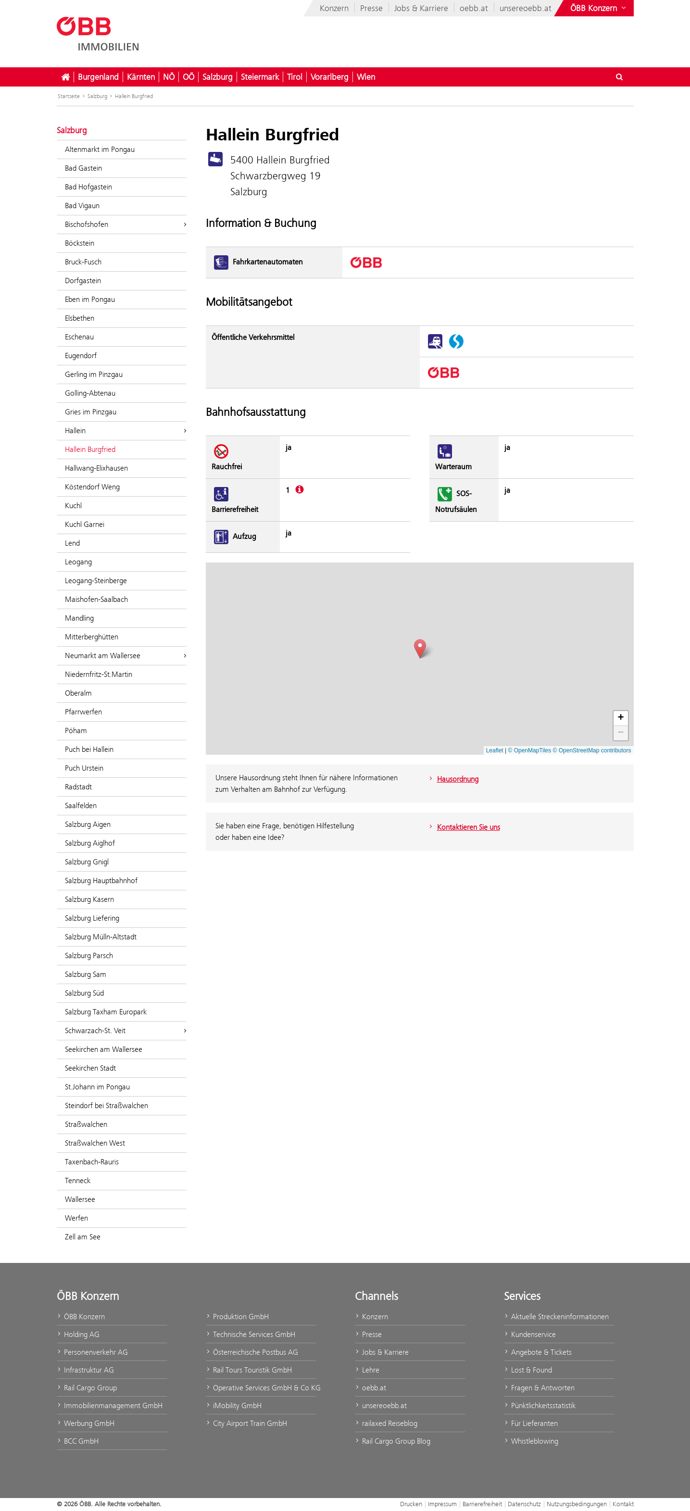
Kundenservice (530, 1334)
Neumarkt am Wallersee (126, 655)
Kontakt (623, 1504)
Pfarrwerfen (83, 711)
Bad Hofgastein (88, 186)
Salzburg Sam (85, 974)
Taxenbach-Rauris (92, 1161)
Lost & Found (528, 1369)
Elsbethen (79, 318)
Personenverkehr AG (92, 1352)
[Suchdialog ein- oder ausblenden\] (619, 77)
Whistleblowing (531, 1441)
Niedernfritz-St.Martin (98, 674)
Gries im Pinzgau (90, 411)
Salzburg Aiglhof (90, 843)
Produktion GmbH (237, 1316)
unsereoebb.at (526, 8)
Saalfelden (81, 805)
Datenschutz (524, 1504)
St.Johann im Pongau (97, 1086)
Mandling (79, 618)
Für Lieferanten (531, 1423)
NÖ (169, 77)
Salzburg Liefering (92, 918)
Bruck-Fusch (83, 261)
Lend (72, 543)
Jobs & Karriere (421, 8)
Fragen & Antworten (539, 1387)
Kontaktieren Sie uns (463, 827)
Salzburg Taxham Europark (106, 1011)
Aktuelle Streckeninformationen (556, 1316)
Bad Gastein (83, 168)
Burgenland (98, 77)
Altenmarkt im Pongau (100, 149)
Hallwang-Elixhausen (96, 468)
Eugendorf (81, 355)
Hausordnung (452, 779)
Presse (371, 8)
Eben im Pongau (90, 299)
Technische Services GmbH (250, 1334)
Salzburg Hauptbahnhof (101, 880)
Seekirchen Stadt (90, 1068)
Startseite (69, 96)
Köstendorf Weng (92, 486)
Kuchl (73, 505)
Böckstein (79, 243)
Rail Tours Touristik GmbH (249, 1369)
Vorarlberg (330, 77)
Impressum (442, 1504)
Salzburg (217, 77)
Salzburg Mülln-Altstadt (101, 936)
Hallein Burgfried (134, 96)
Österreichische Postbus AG (252, 1352)
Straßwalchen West (95, 1143)
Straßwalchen (86, 1124)
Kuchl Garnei (84, 524)
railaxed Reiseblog (386, 1423)
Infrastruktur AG (85, 1369)
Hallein (126, 430)
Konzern (334, 8)
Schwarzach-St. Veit (126, 1030)
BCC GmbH (78, 1441)
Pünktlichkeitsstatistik (540, 1405)
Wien (366, 77)
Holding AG (78, 1334)
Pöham (76, 730)
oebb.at (474, 8)
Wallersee (80, 1199)
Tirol (294, 77)
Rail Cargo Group (87, 1387)
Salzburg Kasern (89, 899)
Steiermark (260, 77)
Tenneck (77, 1180)
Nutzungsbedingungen (577, 1504)
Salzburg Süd (84, 993)
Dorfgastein (83, 280)
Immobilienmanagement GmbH (110, 1405)
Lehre (367, 1369)
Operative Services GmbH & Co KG (261, 1387)
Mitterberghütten (91, 636)
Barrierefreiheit (482, 1504)
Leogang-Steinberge (96, 580)
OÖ (188, 77)
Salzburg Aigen (88, 824)
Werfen (76, 1218)
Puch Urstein (84, 768)
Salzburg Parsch (89, 955)
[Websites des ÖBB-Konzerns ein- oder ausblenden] (599, 8)
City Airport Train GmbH (246, 1423)
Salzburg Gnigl (87, 861)
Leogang (78, 561)
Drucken (411, 1504)
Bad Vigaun (82, 205)
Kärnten (141, 77)
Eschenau (79, 336)
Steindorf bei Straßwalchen (106, 1105)
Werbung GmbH (85, 1423)
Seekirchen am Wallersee (103, 1049)
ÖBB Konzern (81, 1316)
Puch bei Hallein (89, 749)
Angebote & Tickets (538, 1352)
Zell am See (82, 1236)
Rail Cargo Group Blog (392, 1441)
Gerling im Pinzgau (94, 374)
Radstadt (78, 786)
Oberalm (78, 693)
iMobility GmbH (234, 1405)
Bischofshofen (126, 224)
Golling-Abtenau (90, 393)
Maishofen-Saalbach (96, 599)
